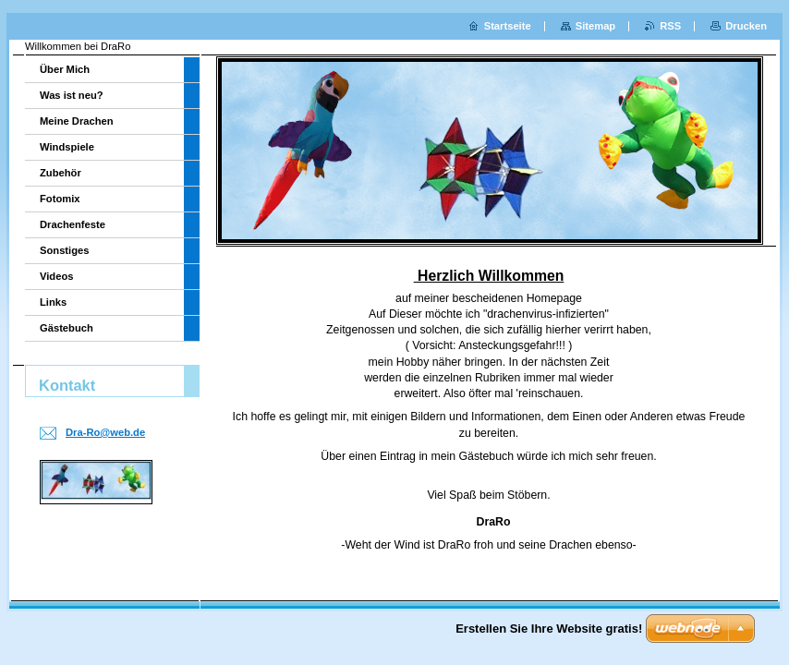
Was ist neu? (71, 95)
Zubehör (60, 172)
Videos (56, 276)
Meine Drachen (77, 121)
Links (53, 302)
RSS (670, 25)
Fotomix (60, 198)
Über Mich (65, 69)
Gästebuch (66, 327)
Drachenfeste (72, 224)
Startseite (507, 25)
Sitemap (596, 25)
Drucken (746, 25)
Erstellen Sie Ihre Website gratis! (548, 628)
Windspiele (67, 146)
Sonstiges (64, 250)
